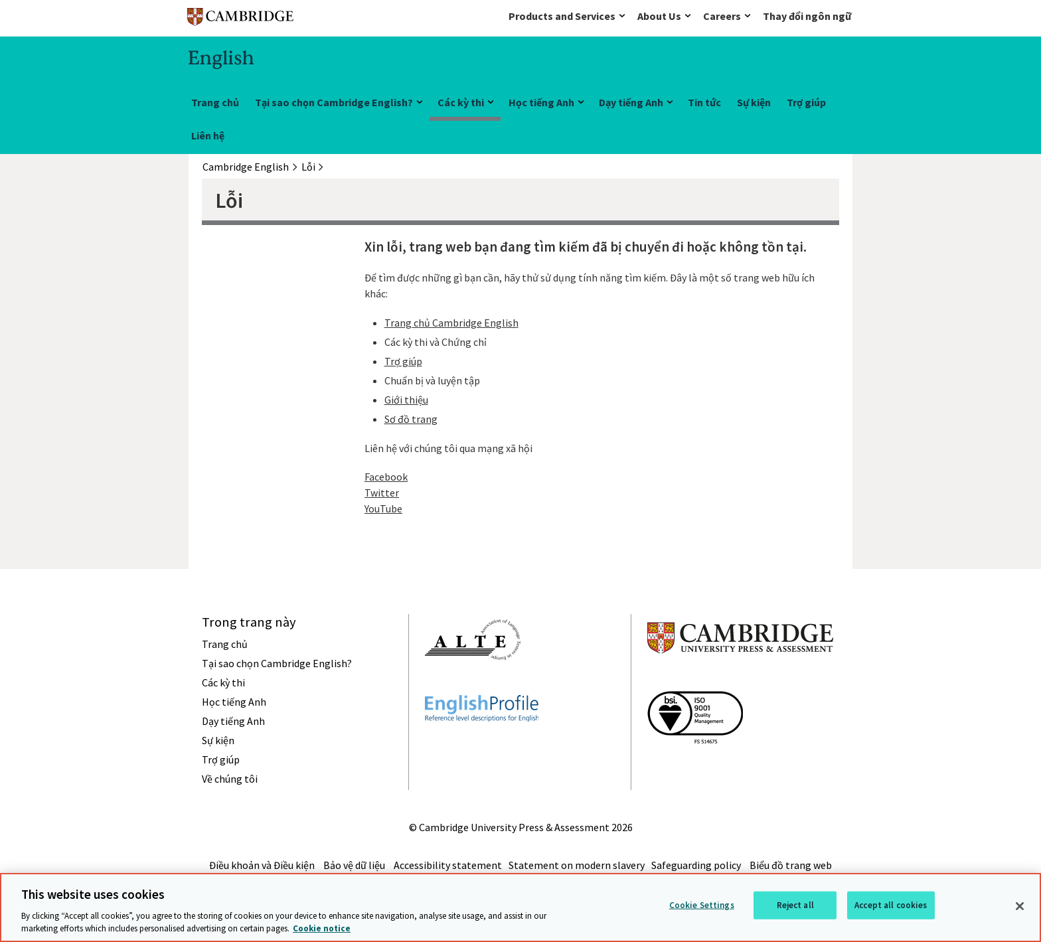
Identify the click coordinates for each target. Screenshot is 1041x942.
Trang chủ (215, 102)
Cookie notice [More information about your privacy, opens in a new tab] (322, 928)
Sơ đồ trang (411, 419)
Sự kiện (754, 102)
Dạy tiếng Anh (631, 102)
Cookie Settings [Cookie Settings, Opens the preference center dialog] (701, 905)
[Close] (1019, 906)
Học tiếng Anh (541, 102)
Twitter (381, 492)
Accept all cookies (890, 905)
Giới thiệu (406, 399)
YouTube (383, 508)
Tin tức (704, 102)
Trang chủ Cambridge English (451, 322)
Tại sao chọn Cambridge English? (334, 102)
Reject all (795, 905)
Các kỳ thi (461, 102)
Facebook (386, 476)
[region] (520, 907)
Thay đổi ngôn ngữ (807, 16)
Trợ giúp (806, 102)
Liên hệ (207, 135)
